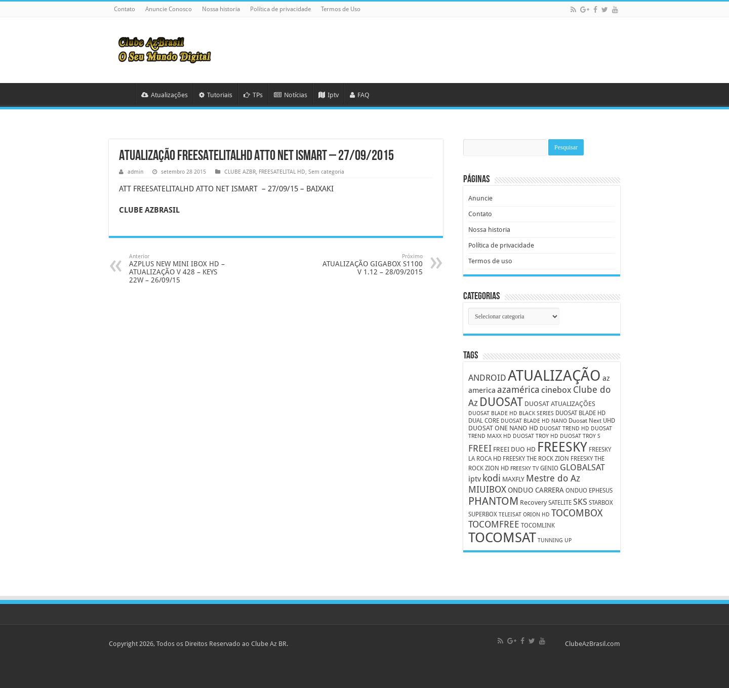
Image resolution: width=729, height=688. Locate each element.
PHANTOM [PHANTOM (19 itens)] (493, 501)
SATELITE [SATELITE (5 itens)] (560, 502)
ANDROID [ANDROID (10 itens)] (487, 378)
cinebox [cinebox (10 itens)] (556, 390)
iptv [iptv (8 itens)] (474, 478)
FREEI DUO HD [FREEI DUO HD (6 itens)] (514, 449)
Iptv (328, 95)
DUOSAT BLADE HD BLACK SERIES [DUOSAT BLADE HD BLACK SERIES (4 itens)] (511, 413)
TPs (253, 95)
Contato (124, 9)
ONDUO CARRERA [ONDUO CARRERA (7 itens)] (536, 490)
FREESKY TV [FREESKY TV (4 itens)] (524, 468)
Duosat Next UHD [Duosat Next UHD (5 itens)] (592, 420)
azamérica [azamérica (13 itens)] (518, 389)
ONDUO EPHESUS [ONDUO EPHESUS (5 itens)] (589, 490)
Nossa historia (221, 9)
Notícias (290, 95)
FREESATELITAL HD (282, 172)
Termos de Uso (340, 9)
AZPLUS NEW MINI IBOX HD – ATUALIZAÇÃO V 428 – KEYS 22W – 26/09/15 (181, 268)
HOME (122, 93)
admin (135, 172)
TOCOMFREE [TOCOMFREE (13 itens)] (493, 524)
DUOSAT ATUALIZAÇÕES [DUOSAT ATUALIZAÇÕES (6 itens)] (559, 404)
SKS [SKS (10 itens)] (580, 502)
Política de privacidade (280, 9)
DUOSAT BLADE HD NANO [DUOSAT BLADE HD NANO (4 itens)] (534, 421)
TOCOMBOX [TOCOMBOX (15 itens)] (576, 513)
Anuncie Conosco (168, 9)
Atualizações (164, 95)
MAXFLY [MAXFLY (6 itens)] (513, 479)
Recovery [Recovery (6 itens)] (533, 502)
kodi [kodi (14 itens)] (491, 478)
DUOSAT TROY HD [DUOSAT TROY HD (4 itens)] (535, 436)
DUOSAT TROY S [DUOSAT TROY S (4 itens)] (580, 436)
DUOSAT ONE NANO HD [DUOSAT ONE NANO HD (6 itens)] (503, 428)
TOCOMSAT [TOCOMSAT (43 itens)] (502, 537)
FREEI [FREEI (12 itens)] (480, 448)
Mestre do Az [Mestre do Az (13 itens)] (553, 478)
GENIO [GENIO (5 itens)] (549, 468)
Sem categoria (326, 172)
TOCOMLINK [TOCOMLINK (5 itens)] (538, 525)
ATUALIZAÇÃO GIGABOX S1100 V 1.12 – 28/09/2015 (371, 264)
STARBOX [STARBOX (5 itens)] (601, 502)
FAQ (360, 95)
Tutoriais (215, 95)
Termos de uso (490, 261)
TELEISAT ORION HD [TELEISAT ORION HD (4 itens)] (524, 514)
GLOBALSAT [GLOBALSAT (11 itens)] (582, 467)
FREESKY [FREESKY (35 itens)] (562, 447)
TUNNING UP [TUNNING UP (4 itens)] (555, 540)
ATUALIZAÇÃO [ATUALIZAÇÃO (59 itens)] (554, 375)
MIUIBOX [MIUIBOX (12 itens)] (487, 489)
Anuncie (480, 198)
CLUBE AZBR (240, 172)
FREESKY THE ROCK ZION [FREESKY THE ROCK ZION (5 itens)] (536, 458)
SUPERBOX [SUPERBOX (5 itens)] (482, 514)
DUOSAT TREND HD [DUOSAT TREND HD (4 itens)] (564, 428)
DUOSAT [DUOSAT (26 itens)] (501, 402)
